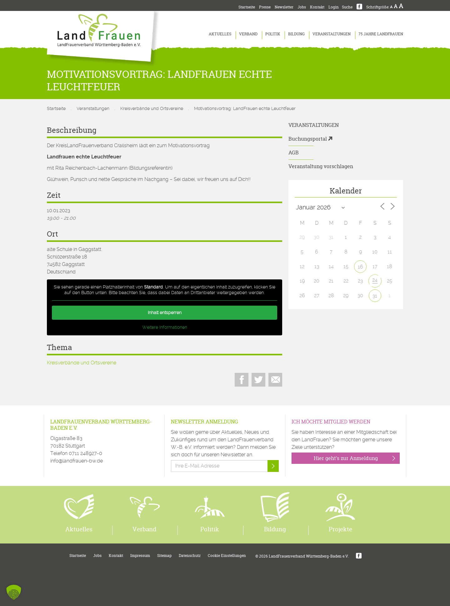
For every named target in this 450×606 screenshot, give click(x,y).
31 (374, 296)
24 (375, 280)
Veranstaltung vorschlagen (320, 166)
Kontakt (317, 7)
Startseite (246, 7)
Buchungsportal (307, 138)
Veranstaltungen (331, 34)
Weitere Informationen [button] (164, 327)
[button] (14, 592)
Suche (347, 7)
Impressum (140, 555)
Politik (272, 34)
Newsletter (284, 7)
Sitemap (164, 555)
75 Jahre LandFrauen (380, 34)
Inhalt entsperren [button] (165, 312)
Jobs (302, 7)
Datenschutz (190, 555)
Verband (248, 34)
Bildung (296, 34)
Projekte (340, 529)
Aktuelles (220, 34)
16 (360, 267)
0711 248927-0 (85, 453)
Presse (265, 7)
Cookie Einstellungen (227, 555)
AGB (293, 152)
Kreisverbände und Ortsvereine (151, 108)
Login (333, 7)
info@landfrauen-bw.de (76, 461)
